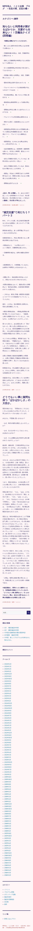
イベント (7, 889)
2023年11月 (8, 735)
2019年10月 (8, 779)
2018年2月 (7, 828)
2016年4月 (7, 870)
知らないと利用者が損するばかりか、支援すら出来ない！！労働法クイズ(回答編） (16, 31)
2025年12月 (8, 674)
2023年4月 (7, 752)
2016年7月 (7, 863)
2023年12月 (8, 733)
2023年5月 (7, 750)
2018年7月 (7, 816)
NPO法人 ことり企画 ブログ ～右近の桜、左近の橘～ (16, 7)
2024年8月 (7, 713)
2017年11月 (7, 833)
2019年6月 (7, 789)
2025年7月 (7, 686)
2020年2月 (7, 772)
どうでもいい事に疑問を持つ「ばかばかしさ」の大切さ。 (16, 400)
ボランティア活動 (10, 894)
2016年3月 (7, 872)
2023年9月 (7, 740)
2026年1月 (7, 671)
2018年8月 (7, 814)
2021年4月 (7, 760)
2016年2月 (7, 875)
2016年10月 (8, 855)
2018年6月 (7, 818)
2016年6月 (7, 865)
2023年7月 (7, 745)
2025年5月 (7, 691)
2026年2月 (7, 669)
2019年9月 (7, 782)
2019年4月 (7, 794)
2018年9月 (7, 811)
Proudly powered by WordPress (15, 927)
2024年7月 (7, 715)
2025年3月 (7, 696)
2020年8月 (8, 767)
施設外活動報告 (9, 899)
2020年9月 (8, 764)
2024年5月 (7, 720)
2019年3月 (7, 796)
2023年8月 (7, 742)
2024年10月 (8, 708)
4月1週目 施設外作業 (11, 635)
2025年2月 (7, 698)
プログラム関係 (9, 892)
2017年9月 (7, 838)
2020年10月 (8, 762)
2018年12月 (8, 804)
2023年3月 (7, 755)
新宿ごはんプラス (10, 919)
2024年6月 (7, 718)
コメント (22, 205)
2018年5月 (7, 821)
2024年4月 (7, 723)
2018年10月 (8, 809)
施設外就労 (7, 897)
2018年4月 (7, 823)
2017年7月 (7, 841)
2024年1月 (7, 730)
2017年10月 (8, 836)
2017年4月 (7, 843)
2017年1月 (7, 850)
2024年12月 (8, 703)
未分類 (13, 205)
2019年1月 (7, 801)
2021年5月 (7, 757)
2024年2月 (7, 728)
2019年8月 (7, 784)
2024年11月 (8, 706)
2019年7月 (7, 787)
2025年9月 (7, 681)
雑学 (17, 205)
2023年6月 (7, 747)
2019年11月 (7, 777)
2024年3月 (7, 725)
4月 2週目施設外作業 (11, 630)
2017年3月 (7, 845)
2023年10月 (8, 737)
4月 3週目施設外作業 (11, 628)
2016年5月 (7, 868)
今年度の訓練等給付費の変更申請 (14, 632)
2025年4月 (7, 693)
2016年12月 (8, 853)
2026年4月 (7, 664)
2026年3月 (7, 666)
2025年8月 (7, 683)
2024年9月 (7, 710)
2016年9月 (7, 858)
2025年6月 (7, 688)
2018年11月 (7, 806)
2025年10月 (8, 679)
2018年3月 (7, 826)
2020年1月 (7, 774)
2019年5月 (7, 791)
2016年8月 (7, 860)
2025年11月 (8, 676)
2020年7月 (7, 769)
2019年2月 (7, 799)
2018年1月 (7, 831)
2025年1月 (7, 701)
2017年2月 (7, 848)
